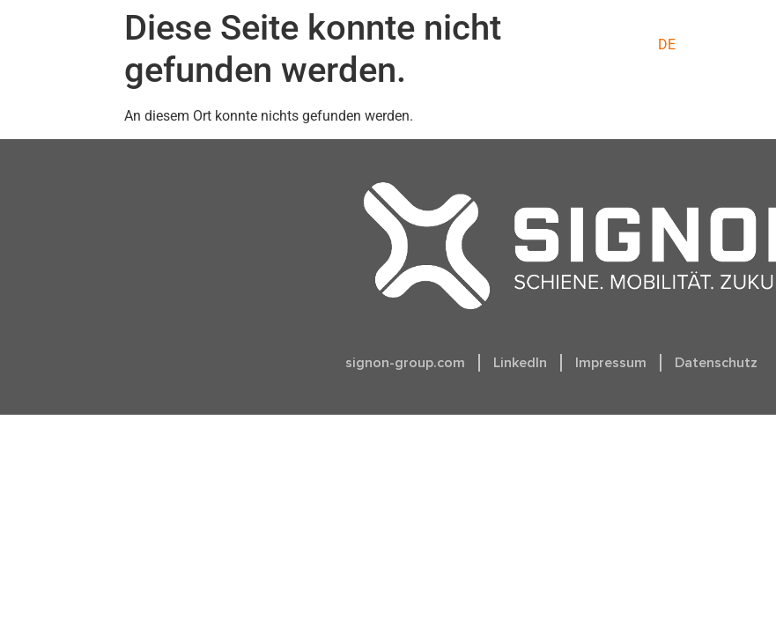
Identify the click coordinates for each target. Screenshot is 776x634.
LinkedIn (520, 363)
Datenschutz (716, 363)
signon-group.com (405, 363)
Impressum (611, 363)
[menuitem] (667, 45)
